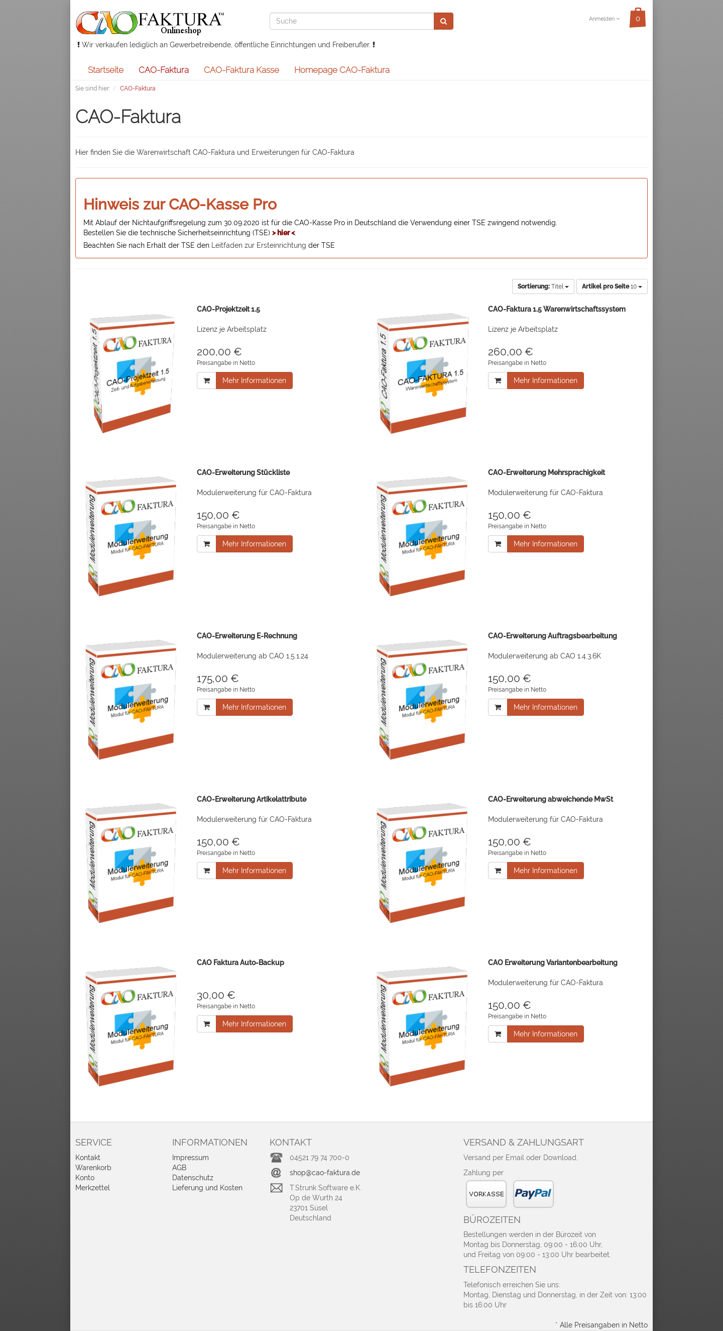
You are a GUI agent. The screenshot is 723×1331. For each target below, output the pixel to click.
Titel (543, 286)
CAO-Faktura (164, 70)
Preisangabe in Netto (226, 362)
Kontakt (87, 1158)
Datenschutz (192, 1178)
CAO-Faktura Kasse (241, 70)
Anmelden (604, 19)
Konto (84, 1178)
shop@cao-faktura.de (325, 1173)
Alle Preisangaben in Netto (604, 1325)
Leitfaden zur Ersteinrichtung (258, 245)
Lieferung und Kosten (207, 1188)
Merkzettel (92, 1188)
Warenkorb (93, 1168)
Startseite (106, 70)
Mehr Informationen (254, 380)
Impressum (190, 1158)
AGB (179, 1168)
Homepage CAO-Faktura (342, 70)
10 (612, 286)
